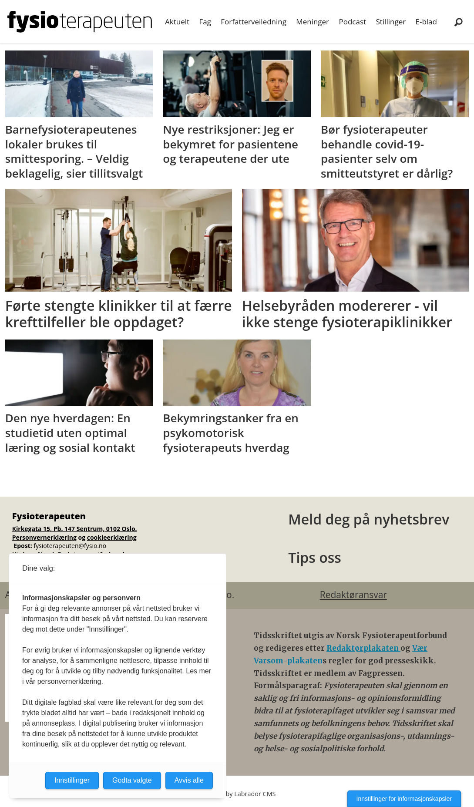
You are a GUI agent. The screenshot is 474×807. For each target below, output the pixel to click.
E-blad (426, 22)
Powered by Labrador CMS (237, 794)
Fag (205, 22)
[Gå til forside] (79, 22)
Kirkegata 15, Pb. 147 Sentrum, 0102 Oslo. (74, 529)
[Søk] (459, 22)
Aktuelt (177, 22)
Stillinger (391, 22)
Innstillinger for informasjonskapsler (404, 798)
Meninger (312, 22)
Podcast (352, 22)
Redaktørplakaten (363, 648)
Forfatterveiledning (253, 22)
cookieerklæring (112, 537)
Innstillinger (72, 780)
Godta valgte (132, 780)
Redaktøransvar (353, 594)
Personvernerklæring (44, 537)
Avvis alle (189, 780)
